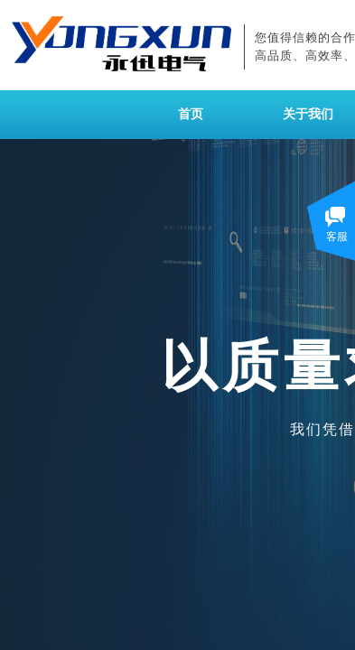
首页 (190, 114)
